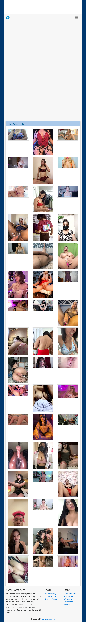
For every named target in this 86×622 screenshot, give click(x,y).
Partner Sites (69, 596)
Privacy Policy (50, 594)
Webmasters (69, 599)
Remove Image (51, 599)
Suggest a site (70, 594)
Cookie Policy (50, 596)
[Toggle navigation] (77, 17)
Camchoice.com (48, 619)
